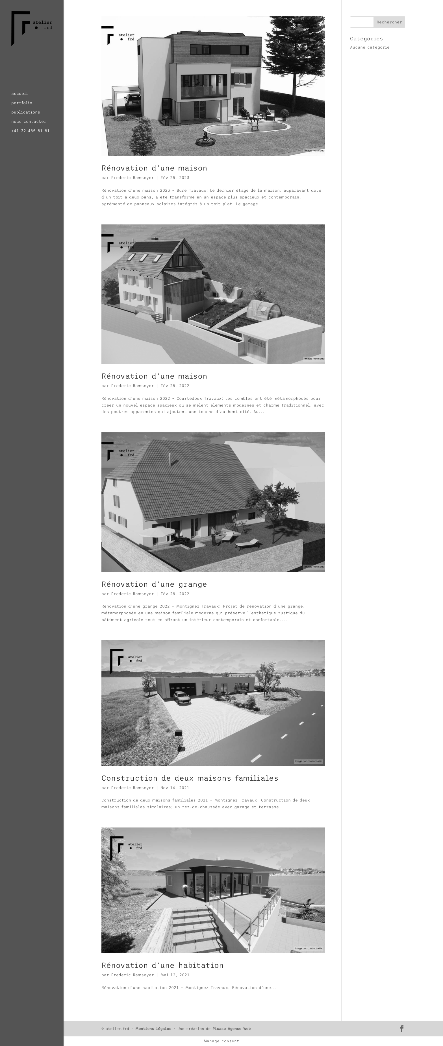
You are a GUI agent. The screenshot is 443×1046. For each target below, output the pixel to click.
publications (25, 112)
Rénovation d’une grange (154, 584)
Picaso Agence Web (231, 1029)
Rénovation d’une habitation (162, 965)
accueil (19, 93)
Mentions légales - (156, 1029)
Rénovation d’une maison (154, 168)
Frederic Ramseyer (132, 177)
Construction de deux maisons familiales (190, 778)
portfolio (21, 103)
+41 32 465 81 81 (30, 131)
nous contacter (28, 121)
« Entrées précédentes (127, 1011)
